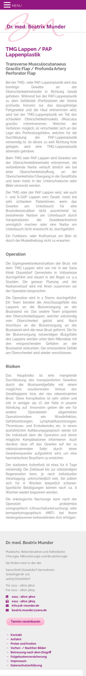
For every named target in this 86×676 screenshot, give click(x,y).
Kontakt (16, 635)
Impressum (18, 661)
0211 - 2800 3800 (20, 596)
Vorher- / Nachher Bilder (28, 648)
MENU (17, 6)
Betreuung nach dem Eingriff (31, 652)
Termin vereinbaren (25, 621)
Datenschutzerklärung (26, 665)
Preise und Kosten (23, 643)
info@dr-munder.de (22, 605)
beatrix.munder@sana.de (26, 610)
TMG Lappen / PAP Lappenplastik (29, 51)
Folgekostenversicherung (29, 656)
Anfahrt (16, 639)
